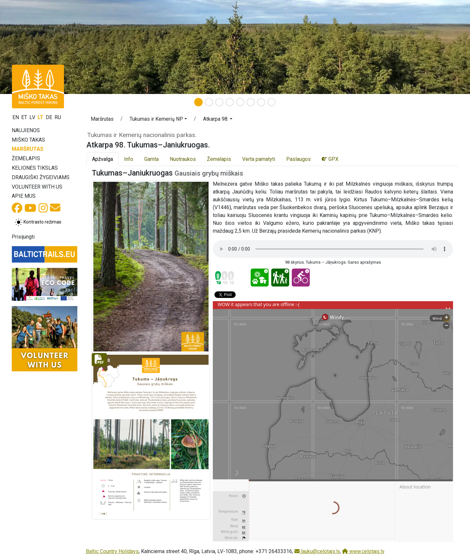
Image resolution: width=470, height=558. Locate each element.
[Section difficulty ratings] (224, 278)
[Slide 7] (261, 102)
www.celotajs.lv (363, 551)
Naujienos (26, 130)
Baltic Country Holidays (112, 551)
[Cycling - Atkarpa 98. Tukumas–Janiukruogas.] (301, 278)
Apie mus (24, 196)
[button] (35, 47)
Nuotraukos (183, 159)
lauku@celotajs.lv (317, 551)
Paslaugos (298, 159)
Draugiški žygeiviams (41, 177)
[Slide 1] (198, 102)
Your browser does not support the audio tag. (333, 249)
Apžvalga (102, 159)
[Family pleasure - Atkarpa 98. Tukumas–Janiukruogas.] (280, 278)
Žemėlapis (26, 158)
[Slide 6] (250, 102)
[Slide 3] (219, 102)
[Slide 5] (240, 102)
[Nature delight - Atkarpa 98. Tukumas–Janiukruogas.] (260, 278)
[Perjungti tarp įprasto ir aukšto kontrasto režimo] (38, 222)
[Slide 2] (209, 102)
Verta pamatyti (258, 159)
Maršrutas (27, 149)
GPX (330, 159)
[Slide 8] (271, 102)
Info (128, 159)
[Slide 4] (230, 102)
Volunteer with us (37, 187)
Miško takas (28, 140)
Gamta (151, 159)
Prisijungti (23, 237)
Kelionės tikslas (35, 168)
